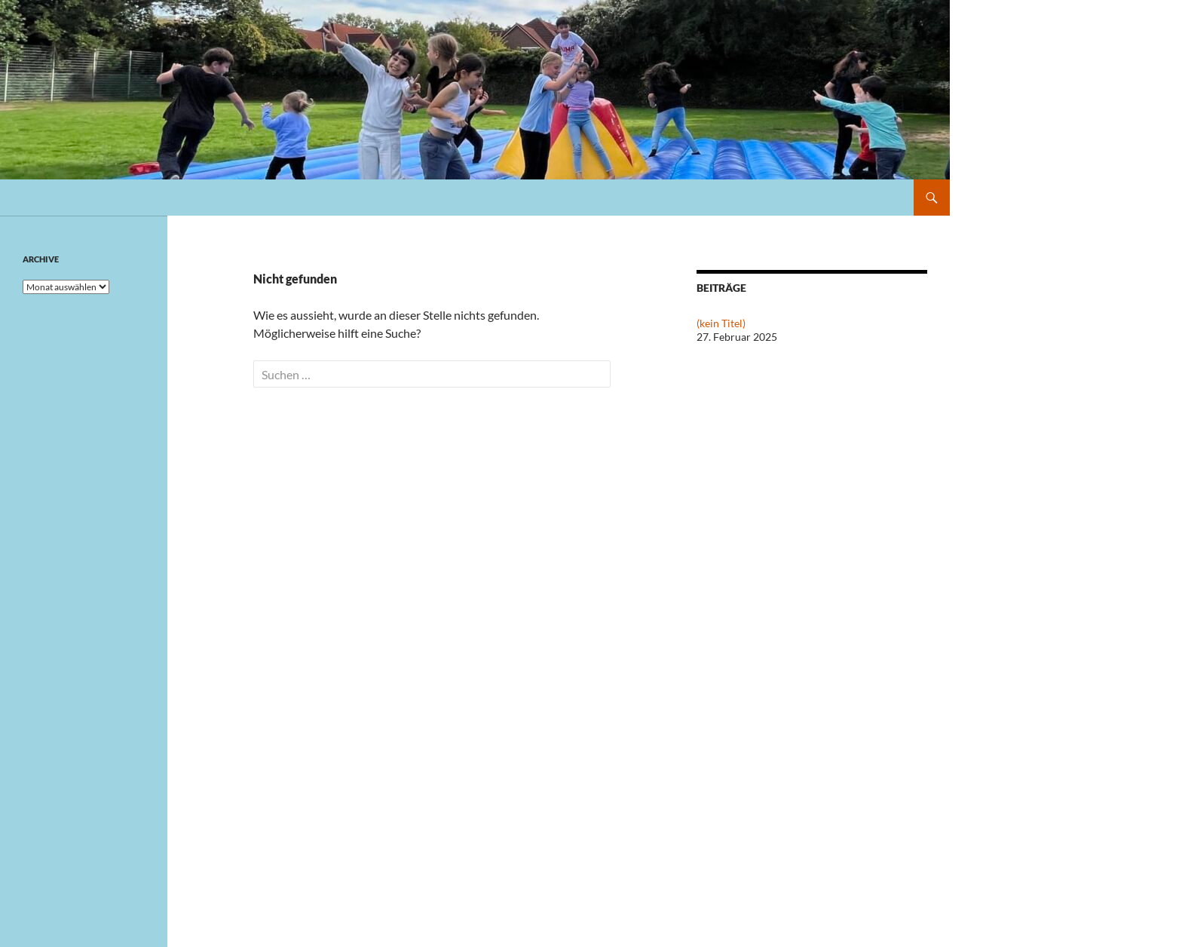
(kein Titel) (721, 323)
